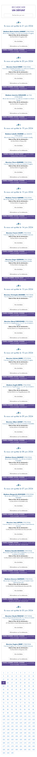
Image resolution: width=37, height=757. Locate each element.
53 (20, 693)
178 (8, 746)
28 (16, 683)
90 (8, 709)
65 (3, 699)
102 (25, 713)
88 (33, 706)
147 (12, 733)
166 (25, 739)
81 (3, 706)
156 (16, 736)
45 (20, 689)
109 (21, 716)
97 (3, 713)
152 (33, 733)
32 (33, 683)
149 (21, 733)
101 (21, 713)
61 (20, 696)
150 (25, 733)
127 (29, 723)
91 (12, 709)
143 (29, 729)
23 (29, 679)
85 (20, 706)
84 (16, 706)
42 (8, 689)
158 (25, 736)
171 (12, 743)
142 (25, 729)
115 (12, 719)
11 (12, 676)
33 (3, 686)
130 (8, 726)
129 (4, 726)
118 (25, 719)
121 (4, 723)
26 (8, 683)
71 (29, 699)
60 (16, 696)
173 (21, 743)
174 (25, 743)
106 (8, 716)
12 (16, 676)
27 (12, 683)
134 (25, 726)
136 (33, 726)
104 (33, 713)
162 (8, 739)
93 (20, 709)
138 (8, 729)
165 (21, 739)
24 (33, 679)
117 (21, 719)
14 (25, 676)
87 (29, 706)
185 (4, 749)
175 (29, 743)
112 (33, 716)
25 (3, 683)
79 (29, 703)
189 (21, 749)
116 (16, 719)
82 (8, 706)
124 (16, 723)
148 (16, 733)
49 (3, 693)
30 (25, 683)
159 (29, 736)
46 (25, 689)
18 (8, 679)
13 (20, 676)
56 (33, 693)
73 (3, 703)
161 (4, 739)
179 (12, 746)
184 (33, 746)
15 (29, 676)
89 (3, 709)
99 (12, 713)
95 (29, 709)
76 (16, 703)
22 (25, 679)
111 (29, 716)
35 (12, 686)
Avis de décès (18, 41)
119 (29, 719)
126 (25, 723)
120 (33, 719)
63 (29, 696)
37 (20, 686)
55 (29, 693)
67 (12, 699)
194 (8, 753)
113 (4, 719)
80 (33, 703)
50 (8, 693)
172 (16, 743)
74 (8, 703)
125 (21, 723)
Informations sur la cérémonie (18, 46)
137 (4, 729)
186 (8, 749)
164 (16, 739)
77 (20, 703)
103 (29, 713)
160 (33, 736)
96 (33, 709)
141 (21, 729)
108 (16, 716)
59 (12, 696)
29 (20, 683)
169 (4, 743)
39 (29, 686)
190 (25, 749)
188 (16, 749)
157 (21, 736)
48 (33, 689)
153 (4, 736)
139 (12, 729)
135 (29, 726)
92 (16, 709)
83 (12, 706)
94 (25, 709)
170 (8, 743)
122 (8, 723)
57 (3, 696)
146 (8, 733)
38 (25, 686)
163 (12, 739)
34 (8, 686)
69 (20, 699)
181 (21, 746)
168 (33, 739)
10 (8, 676)
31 (29, 683)
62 (25, 696)
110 (25, 716)
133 (21, 726)
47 (29, 689)
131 (12, 726)
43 (12, 689)
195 (12, 753)
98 (8, 713)
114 (8, 719)
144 (33, 729)
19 (12, 679)
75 (12, 703)
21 (20, 679)
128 (33, 723)
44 (16, 689)
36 (16, 686)
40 (33, 686)
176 (33, 743)
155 (12, 736)
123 (12, 723)
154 (8, 736)
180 (16, 746)
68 (16, 699)
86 (25, 706)
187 (12, 749)
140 (16, 729)
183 (29, 746)
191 (29, 749)
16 (33, 676)
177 (4, 746)
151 (29, 733)
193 (4, 753)
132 (16, 726)
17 (3, 679)
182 (25, 746)
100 (16, 713)
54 (25, 693)
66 (8, 699)
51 (12, 693)
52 (16, 693)
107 (12, 716)
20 (16, 679)
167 (29, 739)
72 (33, 699)
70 (25, 699)
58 (8, 696)
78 (25, 703)
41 (3, 689)
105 (4, 716)
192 (33, 749)
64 (33, 696)
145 (4, 733)
